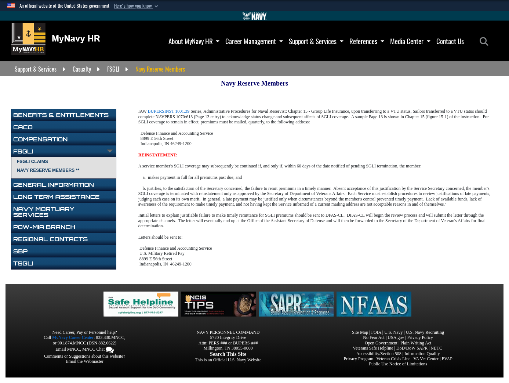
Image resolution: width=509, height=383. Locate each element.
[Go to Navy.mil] (255, 16)
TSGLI (23, 263)
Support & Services (316, 41)
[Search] (486, 42)
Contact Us (450, 41)
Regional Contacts (50, 239)
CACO (23, 127)
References (366, 41)
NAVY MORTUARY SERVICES (43, 211)
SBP (20, 251)
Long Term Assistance (56, 196)
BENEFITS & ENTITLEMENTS (61, 115)
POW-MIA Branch (44, 227)
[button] (137, 6)
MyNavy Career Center (73, 337)
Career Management (254, 41)
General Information (53, 184)
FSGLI (23, 151)
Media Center (410, 41)
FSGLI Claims (32, 161)
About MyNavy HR (194, 41)
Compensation (40, 139)
